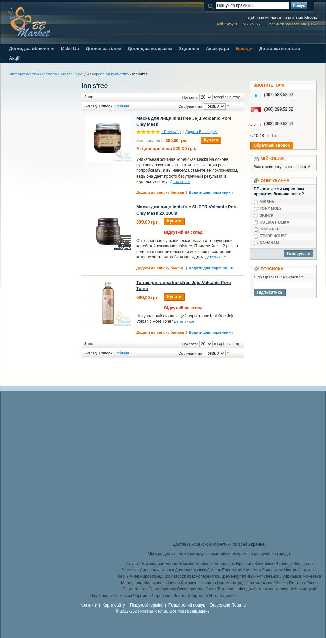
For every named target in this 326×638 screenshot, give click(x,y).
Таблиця (121, 106)
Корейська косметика (110, 74)
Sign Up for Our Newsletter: (278, 277)
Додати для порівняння (211, 192)
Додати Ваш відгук (201, 132)
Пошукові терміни (146, 605)
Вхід (314, 24)
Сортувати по (190, 106)
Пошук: (212, 5)
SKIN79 (266, 215)
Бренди (82, 74)
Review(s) (171, 132)
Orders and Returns (228, 605)
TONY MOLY (271, 208)
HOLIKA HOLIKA (274, 222)
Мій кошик (251, 24)
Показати (190, 97)
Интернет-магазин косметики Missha (40, 74)
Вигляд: (91, 106)
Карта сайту (113, 605)
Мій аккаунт (227, 24)
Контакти (88, 605)
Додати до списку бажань (160, 192)
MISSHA (267, 202)
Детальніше (180, 182)
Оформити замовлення (286, 24)
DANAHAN (269, 243)
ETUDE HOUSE (273, 236)
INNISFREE (270, 229)
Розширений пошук (186, 605)
